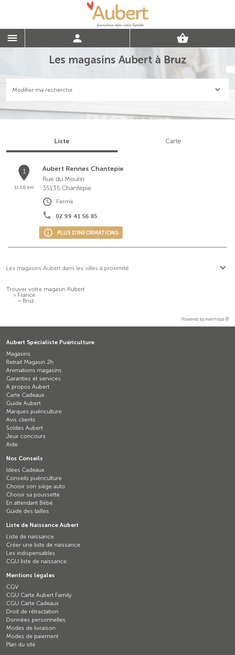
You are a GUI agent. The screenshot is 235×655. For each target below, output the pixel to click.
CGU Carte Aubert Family (39, 595)
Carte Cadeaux (25, 395)
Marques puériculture (34, 411)
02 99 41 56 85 (76, 216)
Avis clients (20, 419)
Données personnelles (35, 619)
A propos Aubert (27, 386)
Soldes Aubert (24, 427)
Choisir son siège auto (35, 486)
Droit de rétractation (32, 611)
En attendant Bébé (29, 502)
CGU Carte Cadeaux (32, 603)
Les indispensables (30, 553)
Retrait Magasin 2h (30, 362)
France (26, 295)
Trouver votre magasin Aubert (45, 289)
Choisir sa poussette (33, 494)
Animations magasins (34, 370)
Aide (12, 444)
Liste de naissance (30, 536)
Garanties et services (33, 378)
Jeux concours (26, 436)
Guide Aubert (23, 403)
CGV (12, 586)
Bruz (28, 301)
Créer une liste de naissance (43, 544)
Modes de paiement (32, 636)
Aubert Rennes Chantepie (82, 168)
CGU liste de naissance (36, 561)
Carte (173, 141)
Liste (62, 141)
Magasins (18, 353)
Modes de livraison (31, 628)
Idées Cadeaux (25, 469)
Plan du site (20, 644)
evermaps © (217, 319)
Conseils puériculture (34, 478)
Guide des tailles (27, 511)
